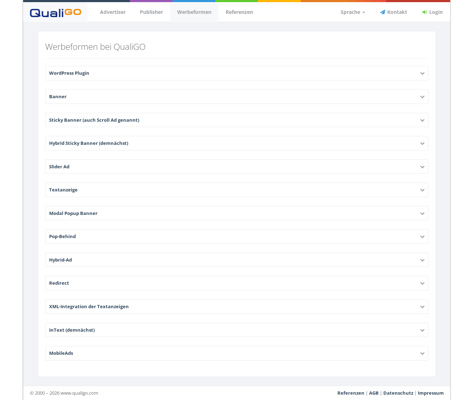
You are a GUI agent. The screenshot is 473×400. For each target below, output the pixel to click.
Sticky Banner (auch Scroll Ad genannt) (94, 120)
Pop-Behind (62, 236)
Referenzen (239, 12)
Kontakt (393, 12)
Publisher (151, 12)
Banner (58, 96)
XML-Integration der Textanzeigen (89, 306)
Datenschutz (398, 393)
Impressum (431, 393)
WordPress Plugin (69, 73)
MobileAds (61, 353)
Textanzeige (63, 189)
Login (432, 12)
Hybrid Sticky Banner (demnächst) (88, 143)
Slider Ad (59, 166)
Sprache (348, 12)
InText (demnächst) (72, 330)
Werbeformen (194, 12)
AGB (374, 393)
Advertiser (113, 12)
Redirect (59, 283)
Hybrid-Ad (60, 260)
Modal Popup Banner (73, 213)
